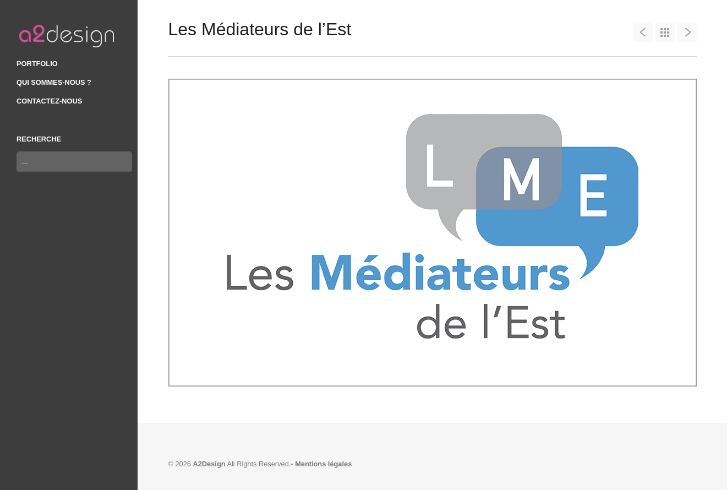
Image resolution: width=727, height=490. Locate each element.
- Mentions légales (321, 464)
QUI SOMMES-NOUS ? (54, 82)
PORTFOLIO (37, 63)
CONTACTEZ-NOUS (49, 101)
